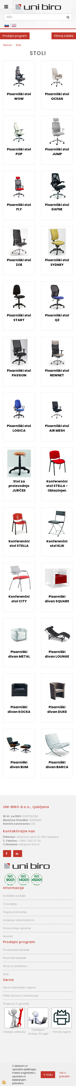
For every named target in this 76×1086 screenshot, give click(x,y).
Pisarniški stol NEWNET (57, 373)
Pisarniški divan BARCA (57, 764)
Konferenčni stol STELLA (19, 543)
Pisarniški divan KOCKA (18, 709)
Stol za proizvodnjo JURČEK (19, 486)
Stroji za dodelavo (15, 966)
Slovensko (6, 25)
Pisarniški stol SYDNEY (57, 262)
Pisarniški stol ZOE (19, 262)
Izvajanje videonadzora (18, 920)
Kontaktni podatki (14, 896)
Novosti (8, 936)
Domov (7, 45)
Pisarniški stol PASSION (19, 373)
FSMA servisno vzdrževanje (20, 996)
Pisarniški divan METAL (19, 654)
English (14, 25)
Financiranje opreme (17, 928)
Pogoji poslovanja (15, 912)
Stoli (18, 45)
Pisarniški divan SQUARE (57, 599)
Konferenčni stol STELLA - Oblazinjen (57, 486)
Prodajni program (15, 36)
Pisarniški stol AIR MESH (57, 428)
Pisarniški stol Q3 (57, 317)
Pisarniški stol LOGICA (19, 428)
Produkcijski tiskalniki (16, 950)
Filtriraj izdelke (63, 36)
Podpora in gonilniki (16, 1004)
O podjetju (10, 904)
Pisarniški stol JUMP (57, 151)
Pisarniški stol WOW (19, 96)
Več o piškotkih (64, 1074)
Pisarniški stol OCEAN (57, 96)
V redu (47, 1075)
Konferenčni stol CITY (19, 599)
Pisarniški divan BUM (19, 764)
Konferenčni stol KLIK (56, 543)
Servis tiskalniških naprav (19, 987)
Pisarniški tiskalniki (14, 958)
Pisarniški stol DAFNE (57, 207)
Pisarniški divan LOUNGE (57, 654)
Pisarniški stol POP (19, 151)
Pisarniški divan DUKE (57, 709)
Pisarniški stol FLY (19, 207)
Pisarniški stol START (19, 317)
